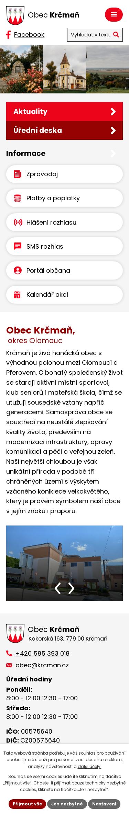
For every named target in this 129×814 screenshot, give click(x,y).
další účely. (89, 766)
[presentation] (58, 588)
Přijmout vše (27, 804)
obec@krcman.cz (42, 665)
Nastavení (104, 804)
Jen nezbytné (67, 804)
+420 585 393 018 (42, 653)
